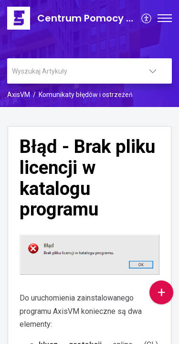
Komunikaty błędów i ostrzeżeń (86, 94)
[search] (70, 71)
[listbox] (153, 71)
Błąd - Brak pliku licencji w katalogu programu (87, 178)
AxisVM (18, 94)
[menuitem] (147, 18)
